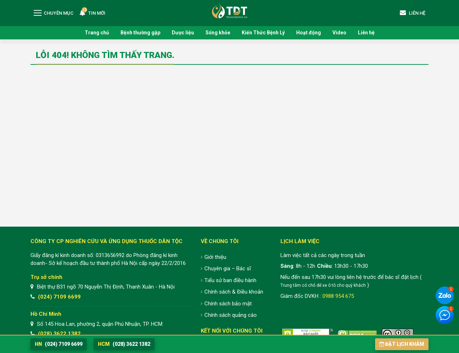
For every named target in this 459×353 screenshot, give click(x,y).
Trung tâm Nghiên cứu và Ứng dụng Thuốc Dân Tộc (229, 10)
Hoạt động (308, 32)
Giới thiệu (215, 257)
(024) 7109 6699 (59, 297)
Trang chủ (97, 32)
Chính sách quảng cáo (230, 315)
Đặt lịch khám (401, 344)
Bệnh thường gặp (140, 32)
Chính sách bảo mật (228, 303)
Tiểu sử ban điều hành (230, 280)
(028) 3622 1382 (59, 333)
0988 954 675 (338, 296)
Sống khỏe (217, 32)
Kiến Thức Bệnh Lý (263, 32)
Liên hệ (366, 32)
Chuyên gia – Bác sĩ (227, 268)
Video (339, 32)
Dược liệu (183, 32)
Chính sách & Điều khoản (233, 292)
